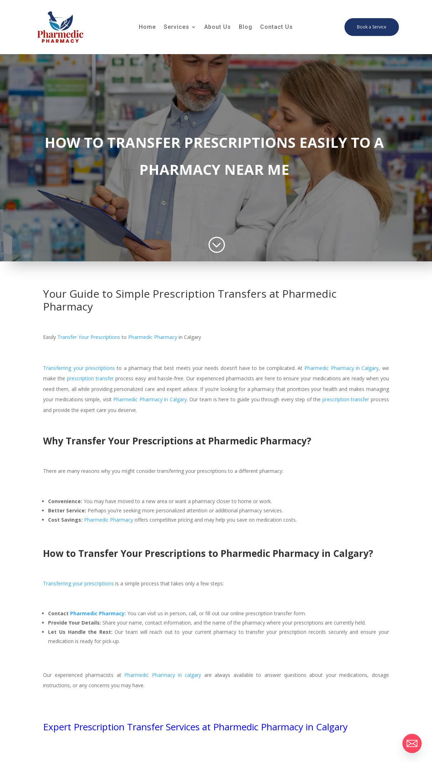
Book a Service (371, 27)
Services (176, 27)
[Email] (412, 743)
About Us (217, 27)
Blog (245, 27)
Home (147, 27)
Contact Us (276, 27)
